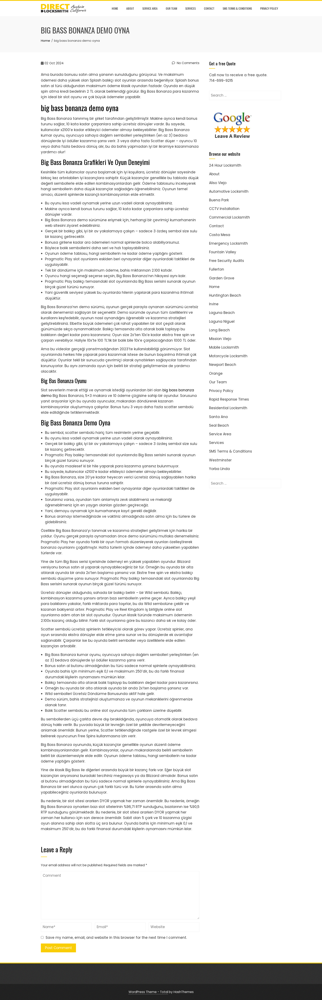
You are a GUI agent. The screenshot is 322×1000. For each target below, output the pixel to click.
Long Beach (219, 330)
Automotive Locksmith (228, 191)
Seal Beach (219, 425)
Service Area (150, 8)
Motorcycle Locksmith (228, 356)
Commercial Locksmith (229, 217)
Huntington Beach (225, 295)
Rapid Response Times (229, 399)
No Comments (185, 63)
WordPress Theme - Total (148, 992)
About (130, 8)
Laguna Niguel (222, 321)
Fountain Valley (222, 252)
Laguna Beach (222, 312)
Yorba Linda (219, 468)
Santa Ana (218, 416)
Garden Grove (221, 278)
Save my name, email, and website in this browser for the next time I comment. (116, 937)
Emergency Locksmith (228, 243)
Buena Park (219, 200)
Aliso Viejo (218, 182)
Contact (209, 8)
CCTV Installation (224, 208)
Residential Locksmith (228, 408)
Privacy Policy (269, 8)
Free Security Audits (226, 260)
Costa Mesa (219, 234)
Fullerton (216, 269)
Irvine (213, 304)
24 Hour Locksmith (225, 165)
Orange (216, 373)
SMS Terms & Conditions (237, 8)
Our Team (171, 8)
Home (115, 8)
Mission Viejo (220, 338)
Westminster (220, 460)
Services (190, 8)
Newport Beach (222, 364)
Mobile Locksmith (224, 347)
